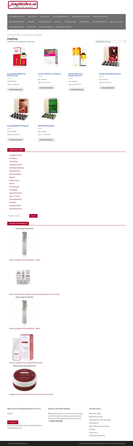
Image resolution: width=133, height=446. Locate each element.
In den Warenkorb (15, 89)
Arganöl (31, 22)
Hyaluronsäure (44, 22)
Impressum (93, 432)
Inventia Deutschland (98, 443)
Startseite (10, 35)
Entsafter (31, 27)
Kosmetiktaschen (63, 27)
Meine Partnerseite (96, 417)
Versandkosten (15, 84)
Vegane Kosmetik (99, 22)
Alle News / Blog (95, 413)
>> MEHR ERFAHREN (55, 421)
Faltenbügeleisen (16, 27)
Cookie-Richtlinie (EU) (97, 435)
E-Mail (10, 413)
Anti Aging (32, 16)
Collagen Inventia (17, 16)
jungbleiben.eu (23, 443)
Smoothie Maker (46, 27)
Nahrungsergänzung (81, 16)
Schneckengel (70, 22)
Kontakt (92, 429)
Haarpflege (84, 22)
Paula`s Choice (116, 22)
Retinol (57, 22)
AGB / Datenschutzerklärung (99, 426)
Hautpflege (45, 16)
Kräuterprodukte (16, 22)
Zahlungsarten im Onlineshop (99, 420)
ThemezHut (121, 443)
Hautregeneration (61, 16)
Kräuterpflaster (100, 16)
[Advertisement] (86, 7)
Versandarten (94, 423)
